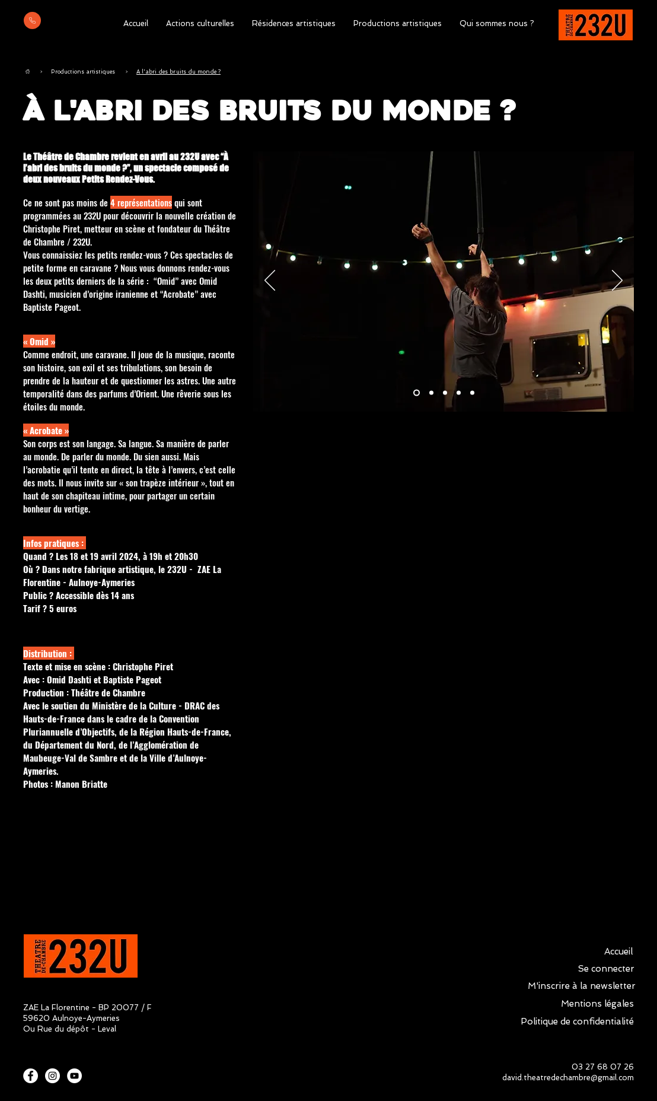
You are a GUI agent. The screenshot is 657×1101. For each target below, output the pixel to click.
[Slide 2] (431, 393)
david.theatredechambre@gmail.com (568, 1077)
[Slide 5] (472, 393)
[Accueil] (27, 71)
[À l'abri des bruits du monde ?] (178, 71)
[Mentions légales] (597, 1004)
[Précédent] (269, 281)
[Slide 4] (459, 393)
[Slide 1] (416, 393)
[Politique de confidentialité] (577, 1021)
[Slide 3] (445, 393)
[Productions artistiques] (83, 71)
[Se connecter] (606, 969)
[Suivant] (617, 281)
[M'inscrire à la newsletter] (582, 986)
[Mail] (32, 20)
